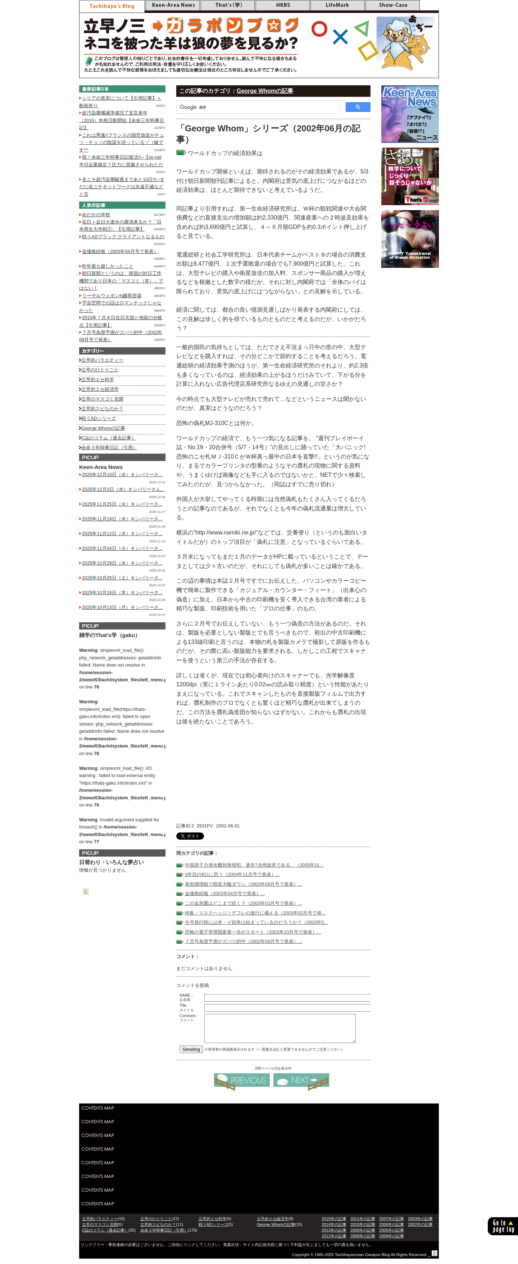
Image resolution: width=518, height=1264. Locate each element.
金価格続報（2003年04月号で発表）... (225, 893)
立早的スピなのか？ (102, 408)
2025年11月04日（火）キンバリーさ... (122, 548)
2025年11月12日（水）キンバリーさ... (122, 533)
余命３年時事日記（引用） (109, 447)
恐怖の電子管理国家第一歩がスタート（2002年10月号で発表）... (253, 932)
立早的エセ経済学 (100, 389)
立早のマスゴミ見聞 (102, 399)
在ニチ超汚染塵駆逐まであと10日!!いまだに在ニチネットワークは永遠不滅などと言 (121, 187)
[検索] (258, 107)
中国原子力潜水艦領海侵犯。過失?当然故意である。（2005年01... (254, 865)
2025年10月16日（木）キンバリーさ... (122, 592)
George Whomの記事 (265, 91)
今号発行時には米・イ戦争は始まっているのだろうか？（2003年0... (256, 922)
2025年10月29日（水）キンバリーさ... (122, 563)
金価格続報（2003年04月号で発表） (120, 251)
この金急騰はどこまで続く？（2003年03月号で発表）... (243, 903)
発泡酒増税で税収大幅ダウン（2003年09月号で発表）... (243, 884)
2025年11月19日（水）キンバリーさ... (122, 519)
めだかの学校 (96, 214)
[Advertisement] (259, 1166)
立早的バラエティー (102, 360)
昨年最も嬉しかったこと (107, 266)
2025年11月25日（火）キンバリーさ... (122, 504)
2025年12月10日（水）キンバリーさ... (122, 474)
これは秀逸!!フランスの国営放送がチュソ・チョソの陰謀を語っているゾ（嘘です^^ (121, 142)
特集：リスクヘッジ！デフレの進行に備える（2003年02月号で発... (255, 913)
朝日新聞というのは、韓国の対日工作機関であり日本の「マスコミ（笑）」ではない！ (121, 281)
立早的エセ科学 (97, 379)
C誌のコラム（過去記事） (108, 438)
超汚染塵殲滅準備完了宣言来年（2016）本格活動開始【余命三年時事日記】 (121, 120)
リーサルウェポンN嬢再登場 (111, 295)
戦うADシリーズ (98, 418)
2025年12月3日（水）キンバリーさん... (123, 489)
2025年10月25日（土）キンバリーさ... (122, 578)
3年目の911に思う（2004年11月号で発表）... (232, 874)
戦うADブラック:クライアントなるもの (123, 236)
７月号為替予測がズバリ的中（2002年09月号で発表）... (243, 941)
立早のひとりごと (100, 370)
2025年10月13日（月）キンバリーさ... (122, 607)
